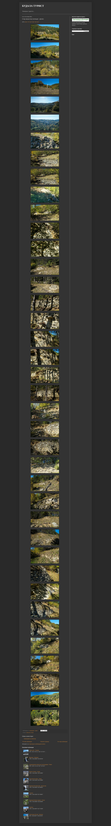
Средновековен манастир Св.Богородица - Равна (40, 764)
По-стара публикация (62, 741)
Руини (32, 732)
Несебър (31, 807)
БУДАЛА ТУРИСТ (33, 5)
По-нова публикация (27, 741)
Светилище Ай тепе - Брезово (36, 814)
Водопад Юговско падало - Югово (37, 800)
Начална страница (44, 741)
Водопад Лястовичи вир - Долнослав (37, 785)
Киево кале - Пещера (34, 750)
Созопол (31, 793)
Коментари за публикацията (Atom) (37, 744)
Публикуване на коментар (30, 738)
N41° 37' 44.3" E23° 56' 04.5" (32, 22)
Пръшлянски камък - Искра (35, 778)
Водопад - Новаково (33, 757)
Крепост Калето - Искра (34, 771)
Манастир (28, 732)
